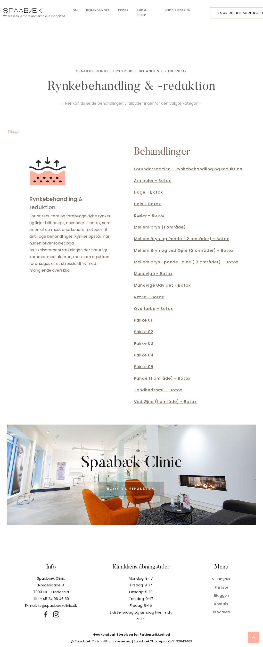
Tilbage (13, 131)
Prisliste (221, 587)
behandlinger (98, 10)
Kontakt (221, 603)
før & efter (142, 12)
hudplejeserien (177, 10)
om (75, 10)
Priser (123, 10)
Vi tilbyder (221, 579)
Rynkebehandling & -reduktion (58, 203)
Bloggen (221, 595)
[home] (34, 13)
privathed (221, 612)
